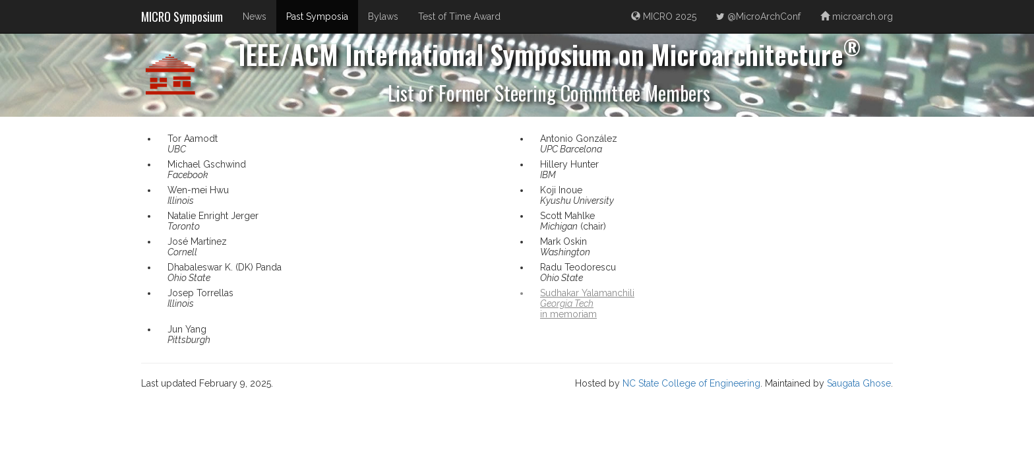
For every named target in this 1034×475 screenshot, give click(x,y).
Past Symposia (317, 16)
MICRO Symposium (182, 16)
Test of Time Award (459, 16)
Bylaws (383, 16)
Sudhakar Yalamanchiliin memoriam (587, 303)
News (254, 16)
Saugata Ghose (859, 383)
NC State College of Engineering (691, 383)
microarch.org (856, 16)
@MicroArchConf (758, 16)
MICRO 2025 (663, 16)
